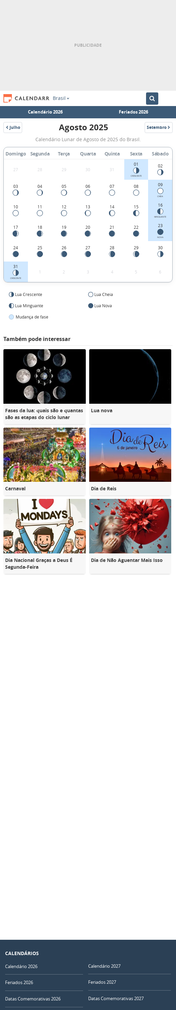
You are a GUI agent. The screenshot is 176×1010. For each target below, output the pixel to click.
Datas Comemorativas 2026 (33, 999)
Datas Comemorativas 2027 (116, 998)
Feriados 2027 (102, 982)
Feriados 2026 (133, 112)
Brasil (61, 98)
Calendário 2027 (104, 966)
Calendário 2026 (45, 112)
